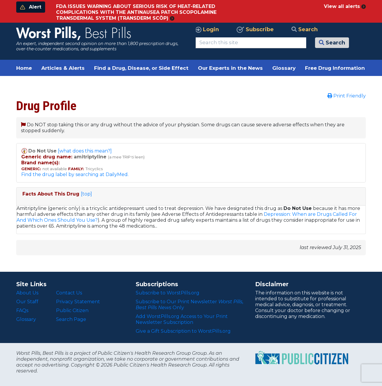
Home (24, 68)
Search (304, 29)
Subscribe (255, 29)
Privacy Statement (78, 301)
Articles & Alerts (63, 68)
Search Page (71, 319)
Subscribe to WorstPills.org (167, 293)
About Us (27, 293)
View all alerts (345, 6)
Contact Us (69, 293)
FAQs (22, 310)
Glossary (284, 68)
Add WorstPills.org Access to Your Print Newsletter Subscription (182, 319)
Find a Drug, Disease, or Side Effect (141, 68)
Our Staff (27, 301)
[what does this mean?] (85, 151)
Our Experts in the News (230, 68)
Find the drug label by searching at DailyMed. (75, 174)
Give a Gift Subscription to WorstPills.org (183, 331)
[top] (86, 194)
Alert (30, 7)
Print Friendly (346, 96)
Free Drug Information (335, 68)
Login (207, 29)
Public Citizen (72, 310)
